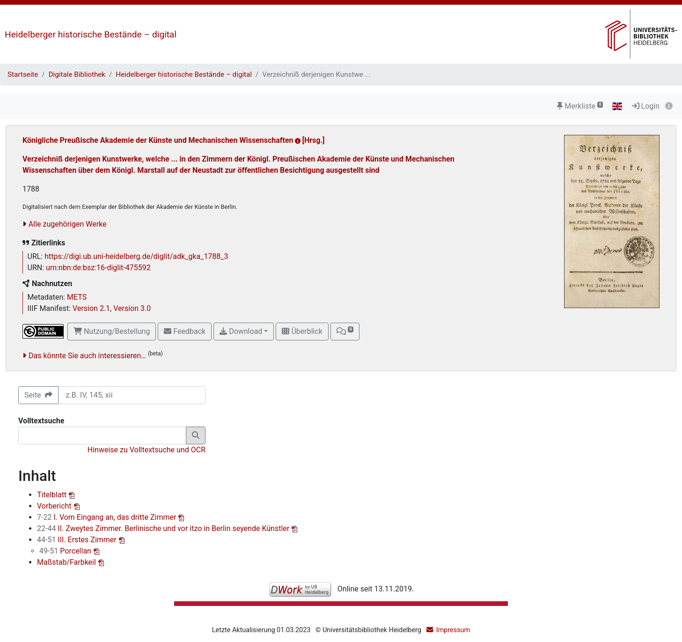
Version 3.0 (132, 308)
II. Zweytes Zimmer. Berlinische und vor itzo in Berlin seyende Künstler (164, 528)
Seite (38, 395)
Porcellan (66, 550)
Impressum (453, 630)
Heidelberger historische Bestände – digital (90, 34)
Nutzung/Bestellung (111, 331)
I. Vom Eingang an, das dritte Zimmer (107, 517)
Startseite (22, 74)
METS (77, 297)
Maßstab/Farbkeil (67, 562)
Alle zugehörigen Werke (68, 224)
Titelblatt (52, 494)
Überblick (302, 331)
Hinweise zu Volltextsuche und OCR (146, 449)
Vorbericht (55, 506)
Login (646, 106)
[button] (344, 331)
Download (241, 331)
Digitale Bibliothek (77, 74)
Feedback (184, 331)
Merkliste (580, 106)
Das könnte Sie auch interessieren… (87, 355)
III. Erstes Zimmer (77, 539)
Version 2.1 (91, 308)
